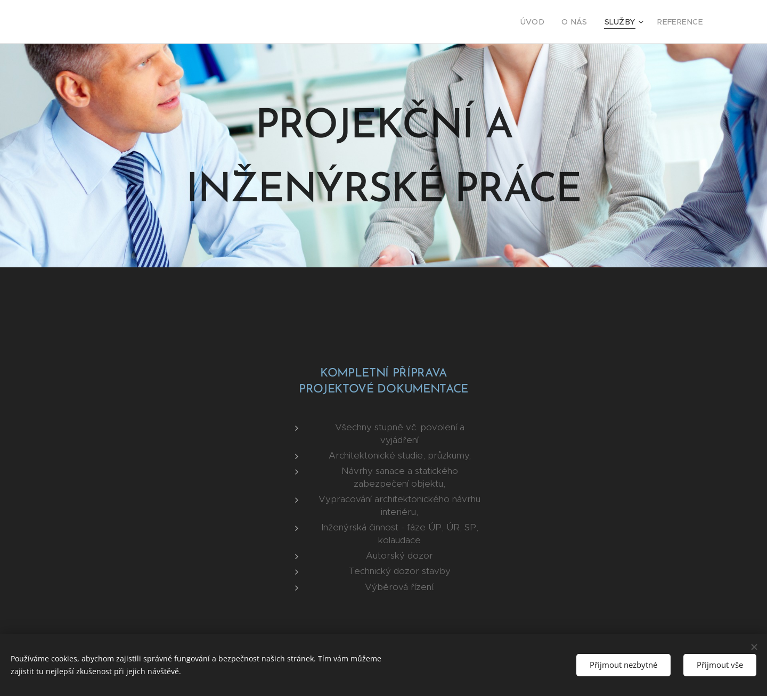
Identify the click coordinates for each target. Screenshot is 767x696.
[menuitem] (544, 22)
